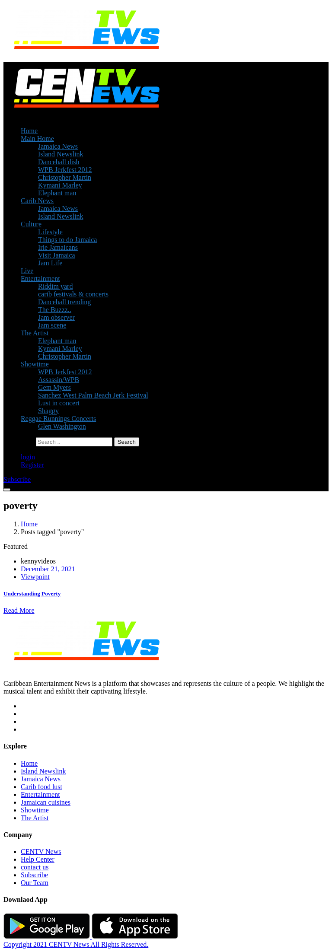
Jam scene (52, 325)
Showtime (35, 364)
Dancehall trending (64, 302)
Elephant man (57, 193)
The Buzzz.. (54, 309)
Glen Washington (62, 426)
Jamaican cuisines (45, 802)
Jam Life (50, 263)
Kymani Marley (60, 185)
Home (29, 130)
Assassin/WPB (58, 379)
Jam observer (56, 317)
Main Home (37, 138)
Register (32, 464)
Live (27, 270)
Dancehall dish (59, 162)
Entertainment (40, 278)
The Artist (34, 333)
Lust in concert (59, 403)
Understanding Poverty (32, 593)
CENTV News (41, 851)
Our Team (34, 882)
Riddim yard (55, 286)
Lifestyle (50, 232)
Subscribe (34, 875)
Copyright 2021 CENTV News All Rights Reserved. (75, 944)
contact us (34, 867)
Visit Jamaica (56, 255)
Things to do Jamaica (67, 239)
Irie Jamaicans (58, 247)
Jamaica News (58, 146)
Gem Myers (54, 387)
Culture (31, 224)
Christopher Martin (64, 177)
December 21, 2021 (48, 569)
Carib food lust (41, 786)
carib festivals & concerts (73, 294)
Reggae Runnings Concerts (58, 418)
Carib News (37, 200)
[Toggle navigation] (6, 489)
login (28, 457)
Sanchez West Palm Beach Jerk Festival (93, 395)
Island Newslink (60, 154)
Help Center (37, 859)
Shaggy (48, 410)
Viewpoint (35, 576)
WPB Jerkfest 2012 (65, 169)
